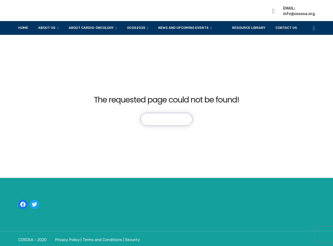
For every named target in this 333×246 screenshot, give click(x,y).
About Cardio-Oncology (91, 28)
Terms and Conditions (102, 239)
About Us (46, 28)
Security (132, 239)
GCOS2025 (136, 28)
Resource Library (248, 28)
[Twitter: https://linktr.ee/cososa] (34, 204)
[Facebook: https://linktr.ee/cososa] (23, 204)
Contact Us (286, 28)
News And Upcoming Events (183, 28)
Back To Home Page (166, 119)
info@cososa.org (299, 14)
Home (23, 28)
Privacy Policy (68, 239)
